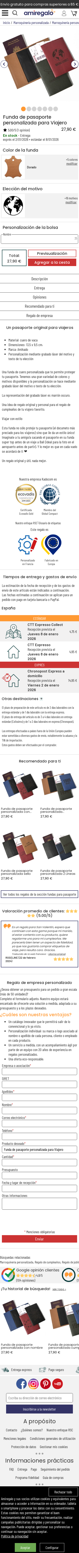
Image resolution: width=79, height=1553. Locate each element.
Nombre (7, 1104)
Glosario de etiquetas (50, 523)
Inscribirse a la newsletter (39, 1409)
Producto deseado (13, 1143)
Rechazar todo (63, 1492)
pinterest (45, 1383)
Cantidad (7, 1156)
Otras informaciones (14, 1195)
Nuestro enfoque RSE (26, 523)
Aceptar (25, 1547)
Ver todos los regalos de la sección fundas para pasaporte (39, 894)
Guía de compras (53, 1477)
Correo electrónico (13, 1117)
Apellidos (7, 1091)
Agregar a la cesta (52, 262)
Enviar (39, 1238)
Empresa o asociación (16, 1065)
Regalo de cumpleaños (47, 1262)
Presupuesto (10, 1169)
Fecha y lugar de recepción (18, 1182)
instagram (33, 1383)
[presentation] (40, 1220)
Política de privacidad (14, 1536)
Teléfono (7, 1130)
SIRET (5, 1078)
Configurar (52, 1547)
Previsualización (52, 253)
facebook (21, 1383)
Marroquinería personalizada (16, 1262)
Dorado (31, 167)
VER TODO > (59, 1289)
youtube (57, 1383)
